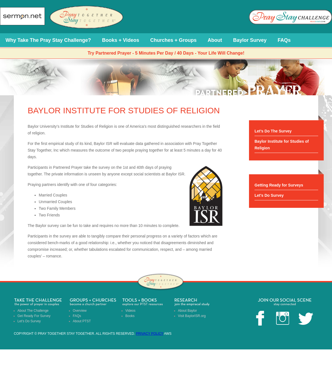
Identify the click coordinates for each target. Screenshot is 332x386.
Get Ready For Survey (33, 316)
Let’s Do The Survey (273, 131)
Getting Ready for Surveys (279, 185)
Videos (130, 311)
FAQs (284, 40)
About (215, 40)
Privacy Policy (149, 334)
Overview (80, 311)
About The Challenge (33, 311)
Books (129, 316)
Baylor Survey (250, 40)
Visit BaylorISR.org (192, 316)
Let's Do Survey (269, 195)
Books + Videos (120, 40)
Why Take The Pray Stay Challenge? (48, 40)
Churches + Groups (173, 40)
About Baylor (187, 311)
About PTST (82, 321)
